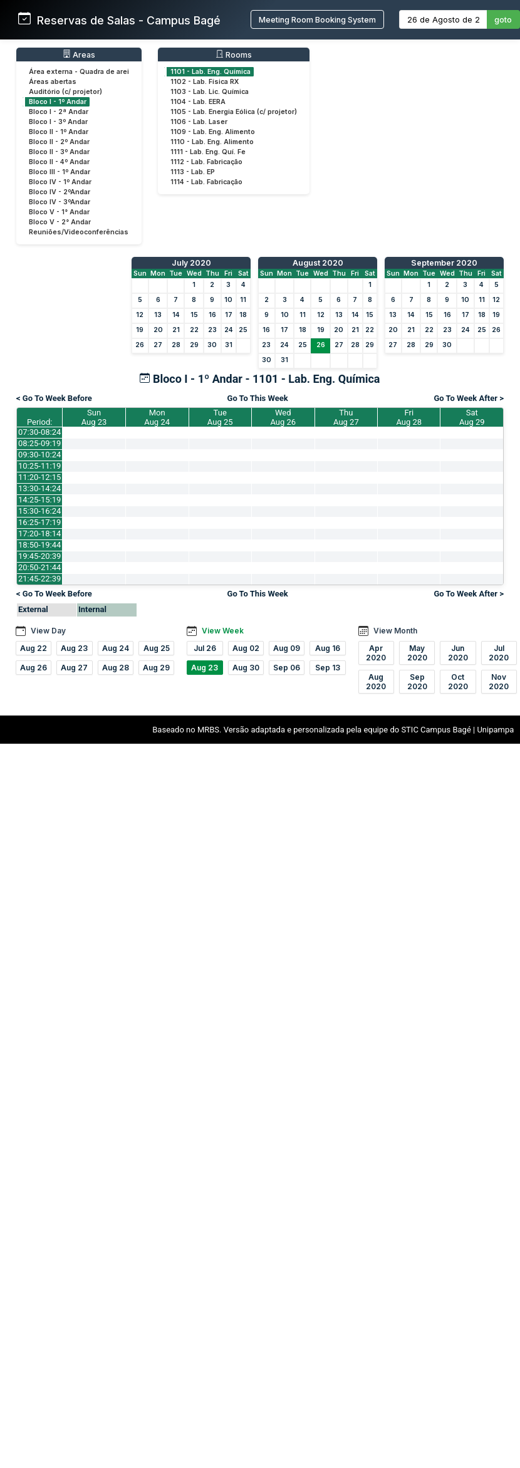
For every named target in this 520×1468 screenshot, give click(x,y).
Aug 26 (33, 667)
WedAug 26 (283, 417)
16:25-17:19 (39, 522)
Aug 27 (74, 667)
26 (139, 345)
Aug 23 (74, 648)
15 (194, 315)
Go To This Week (257, 398)
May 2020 (417, 652)
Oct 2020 (458, 681)
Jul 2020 (499, 652)
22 (194, 330)
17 (228, 315)
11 (243, 300)
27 (157, 345)
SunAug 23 (94, 417)
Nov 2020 (499, 681)
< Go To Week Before (54, 398)
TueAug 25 (220, 417)
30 (212, 345)
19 (139, 330)
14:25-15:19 (39, 499)
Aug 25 (156, 648)
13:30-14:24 (39, 488)
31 (228, 345)
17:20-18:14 (39, 533)
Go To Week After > (469, 398)
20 (158, 330)
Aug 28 (115, 667)
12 (139, 315)
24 (228, 330)
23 (212, 330)
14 (176, 315)
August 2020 (318, 263)
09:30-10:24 (39, 454)
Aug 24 (115, 648)
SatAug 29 (472, 417)
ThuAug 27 (346, 417)
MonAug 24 (157, 417)
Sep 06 (286, 667)
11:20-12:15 (39, 477)
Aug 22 (33, 648)
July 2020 (191, 263)
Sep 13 (327, 667)
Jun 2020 (458, 652)
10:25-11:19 (39, 466)
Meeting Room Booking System (317, 19)
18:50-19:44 (39, 544)
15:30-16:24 (39, 511)
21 (176, 330)
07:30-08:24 (39, 432)
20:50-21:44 (39, 567)
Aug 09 (286, 648)
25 (243, 330)
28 (176, 345)
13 (158, 315)
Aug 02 (245, 648)
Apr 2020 (376, 652)
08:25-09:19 (39, 443)
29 (194, 345)
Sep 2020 (417, 681)
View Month (395, 630)
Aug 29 (156, 667)
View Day (48, 630)
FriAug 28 (409, 417)
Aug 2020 (376, 681)
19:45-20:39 (39, 556)
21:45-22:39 (39, 578)
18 (243, 315)
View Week (223, 630)
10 (228, 300)
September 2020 (444, 263)
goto (503, 19)
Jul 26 (205, 648)
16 (212, 315)
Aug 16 (327, 648)
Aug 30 (245, 667)
